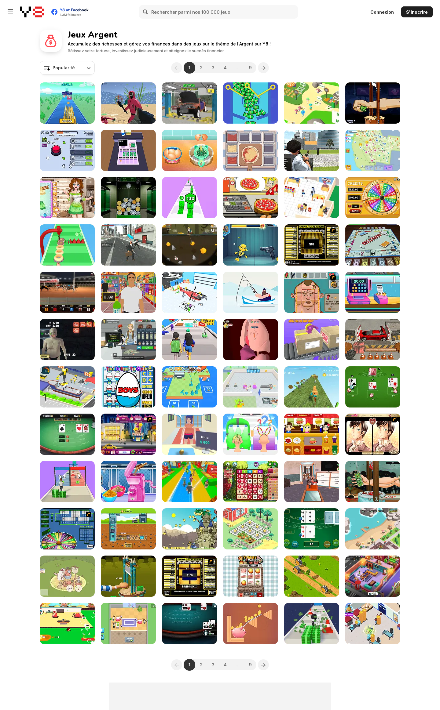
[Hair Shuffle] (250, 434)
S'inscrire (417, 12)
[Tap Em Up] (311, 339)
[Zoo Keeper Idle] (311, 103)
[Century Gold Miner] (189, 245)
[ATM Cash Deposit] (128, 245)
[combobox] (67, 67)
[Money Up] (189, 197)
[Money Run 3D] (311, 623)
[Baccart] (67, 434)
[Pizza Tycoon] (372, 623)
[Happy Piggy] (250, 623)
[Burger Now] (311, 434)
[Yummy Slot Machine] (250, 576)
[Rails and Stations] (189, 387)
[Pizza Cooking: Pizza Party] (250, 197)
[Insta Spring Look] (67, 197)
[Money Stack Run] (67, 481)
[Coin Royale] (67, 103)
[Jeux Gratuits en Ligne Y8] (32, 11)
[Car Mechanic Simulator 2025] (189, 103)
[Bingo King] (250, 481)
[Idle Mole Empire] (128, 528)
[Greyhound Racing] (67, 292)
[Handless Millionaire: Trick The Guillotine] (372, 103)
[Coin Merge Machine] (128, 197)
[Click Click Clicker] (67, 150)
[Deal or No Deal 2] (189, 576)
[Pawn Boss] (189, 434)
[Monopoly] (372, 245)
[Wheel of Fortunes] (372, 197)
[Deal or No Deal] (311, 245)
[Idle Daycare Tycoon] (372, 576)
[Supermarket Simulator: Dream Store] (128, 339)
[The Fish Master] (250, 292)
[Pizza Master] (250, 150)
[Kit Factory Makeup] (128, 481)
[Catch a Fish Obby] (189, 481)
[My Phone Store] (311, 197)
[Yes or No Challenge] (311, 481)
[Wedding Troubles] (372, 434)
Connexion (382, 12)
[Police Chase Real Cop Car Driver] (311, 150)
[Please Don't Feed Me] (67, 339)
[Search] (145, 12)
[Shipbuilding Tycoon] (67, 387)
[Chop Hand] (128, 576)
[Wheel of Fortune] (67, 528)
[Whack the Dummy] (250, 245)
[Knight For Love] (189, 528)
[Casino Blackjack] (311, 528)
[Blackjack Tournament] (189, 623)
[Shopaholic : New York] (128, 434)
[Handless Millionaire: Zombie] (372, 481)
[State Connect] (372, 150)
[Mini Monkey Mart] (67, 623)
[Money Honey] (189, 339)
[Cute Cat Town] (67, 576)
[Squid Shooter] (128, 103)
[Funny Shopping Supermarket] (372, 292)
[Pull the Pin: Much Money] (250, 103)
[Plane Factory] (189, 292)
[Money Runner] (311, 387)
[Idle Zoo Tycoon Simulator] (372, 528)
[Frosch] (311, 576)
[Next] (263, 67)
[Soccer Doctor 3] (311, 292)
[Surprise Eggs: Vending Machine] (128, 387)
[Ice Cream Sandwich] (189, 150)
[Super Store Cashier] (128, 292)
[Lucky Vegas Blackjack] (372, 387)
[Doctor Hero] (250, 339)
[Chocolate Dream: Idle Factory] (250, 387)
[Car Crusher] (372, 339)
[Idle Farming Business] (250, 528)
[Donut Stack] (67, 245)
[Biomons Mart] (128, 623)
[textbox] (67, 67)
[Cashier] (128, 150)
